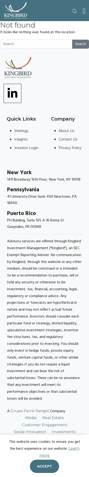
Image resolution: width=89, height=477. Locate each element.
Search (80, 44)
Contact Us (68, 139)
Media (31, 418)
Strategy (21, 131)
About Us (66, 131)
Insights (21, 139)
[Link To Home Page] (15, 10)
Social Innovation (30, 432)
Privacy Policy (70, 148)
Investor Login (26, 148)
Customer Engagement (44, 425)
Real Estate (53, 418)
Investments (63, 432)
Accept (44, 466)
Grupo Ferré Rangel (29, 411)
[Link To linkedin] (12, 93)
